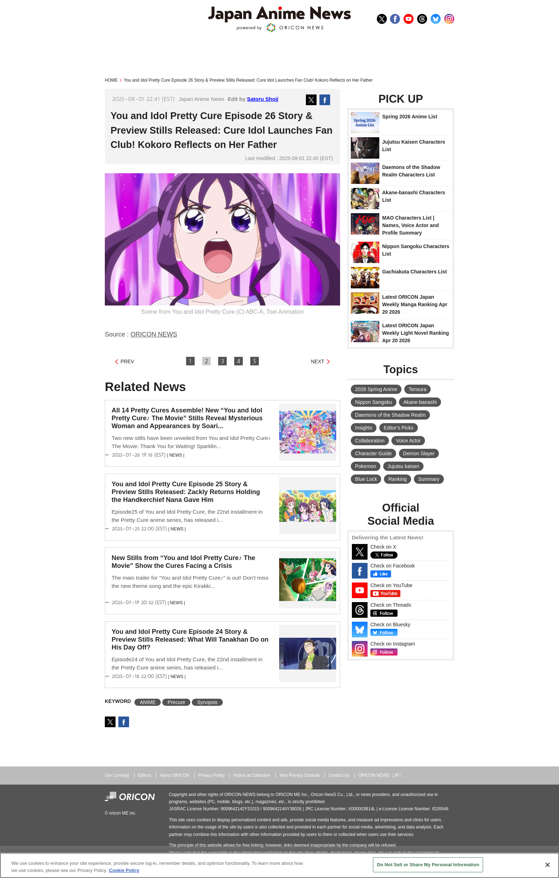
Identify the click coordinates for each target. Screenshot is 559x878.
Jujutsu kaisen (403, 466)
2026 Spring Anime (376, 389)
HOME (111, 80)
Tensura (417, 389)
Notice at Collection (252, 775)
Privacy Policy (211, 775)
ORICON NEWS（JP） (380, 775)
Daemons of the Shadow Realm (390, 415)
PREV (127, 361)
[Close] (547, 865)
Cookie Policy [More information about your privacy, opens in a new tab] (124, 870)
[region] (279, 865)
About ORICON (174, 775)
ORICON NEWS (153, 334)
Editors (144, 775)
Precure (176, 702)
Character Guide (373, 453)
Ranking (397, 479)
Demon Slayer (419, 453)
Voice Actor (408, 440)
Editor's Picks (399, 428)
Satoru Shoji (262, 99)
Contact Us (339, 775)
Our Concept (117, 775)
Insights (363, 428)
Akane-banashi (419, 402)
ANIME (147, 702)
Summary (429, 479)
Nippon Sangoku (373, 402)
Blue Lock (366, 479)
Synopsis (207, 702)
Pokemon (365, 466)
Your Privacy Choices (299, 775)
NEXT (317, 361)
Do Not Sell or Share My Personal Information (428, 864)
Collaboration (370, 440)
